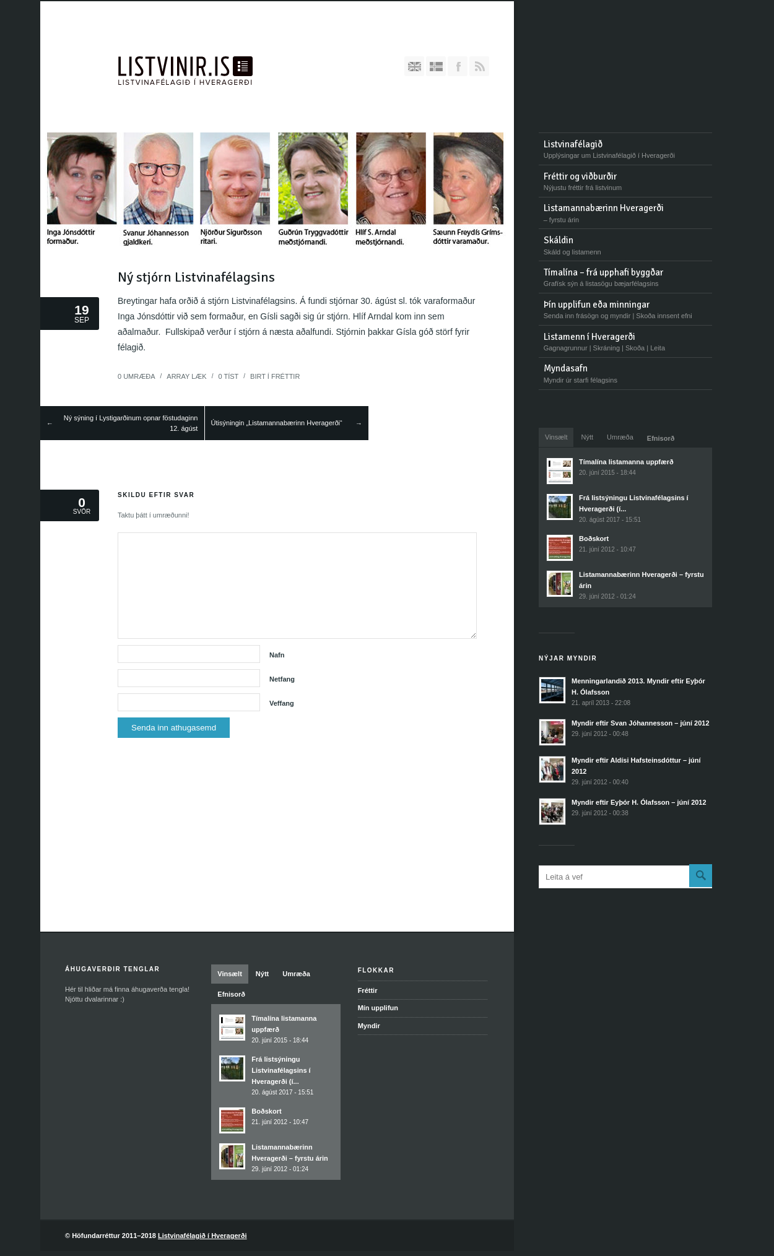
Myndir (369, 1025)
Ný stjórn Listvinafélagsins (196, 277)
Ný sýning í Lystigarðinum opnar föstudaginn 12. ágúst (131, 423)
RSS (479, 66)
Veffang (281, 703)
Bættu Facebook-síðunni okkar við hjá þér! (457, 66)
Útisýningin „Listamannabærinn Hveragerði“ (276, 423)
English (414, 66)
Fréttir (285, 376)
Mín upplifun (378, 1007)
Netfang (282, 679)
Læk (186, 376)
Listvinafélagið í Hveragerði (202, 1235)
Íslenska (436, 66)
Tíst (228, 376)
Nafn (276, 655)
